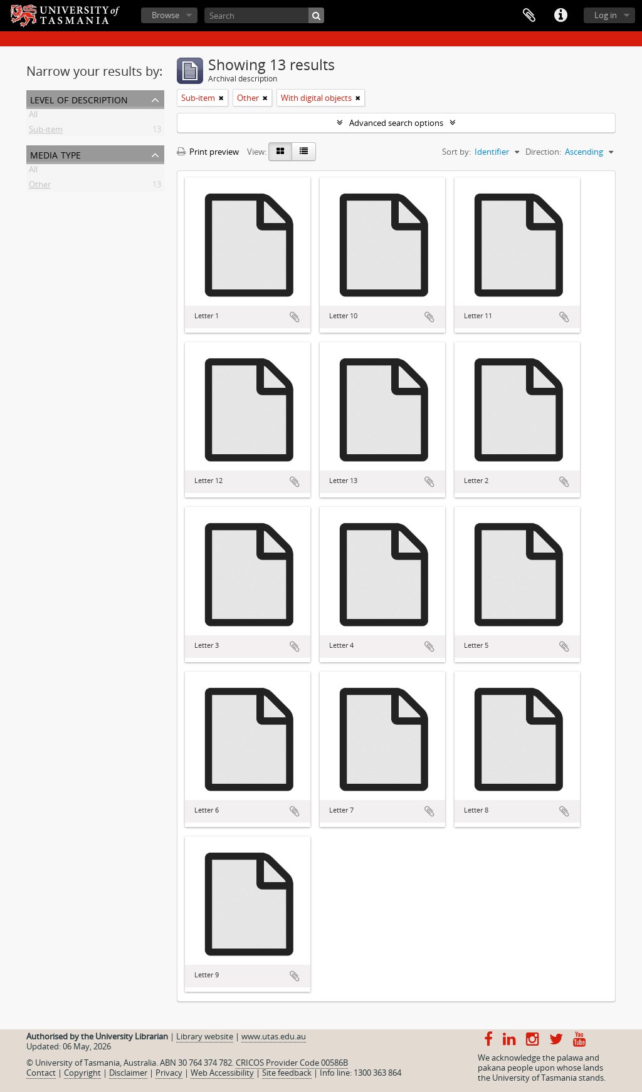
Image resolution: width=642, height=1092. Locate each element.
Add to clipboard (294, 317)
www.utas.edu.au (273, 1036)
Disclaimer (128, 1072)
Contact (41, 1072)
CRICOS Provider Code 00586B (292, 1062)
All (33, 116)
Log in (605, 15)
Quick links (560, 15)
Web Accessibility (222, 1072)
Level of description (79, 98)
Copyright (82, 1072)
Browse (165, 15)
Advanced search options (396, 122)
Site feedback (287, 1072)
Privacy (168, 1072)
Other (40, 186)
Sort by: (456, 151)
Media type (55, 153)
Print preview (208, 151)
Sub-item (46, 131)
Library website (204, 1036)
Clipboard (529, 15)
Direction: (543, 151)
